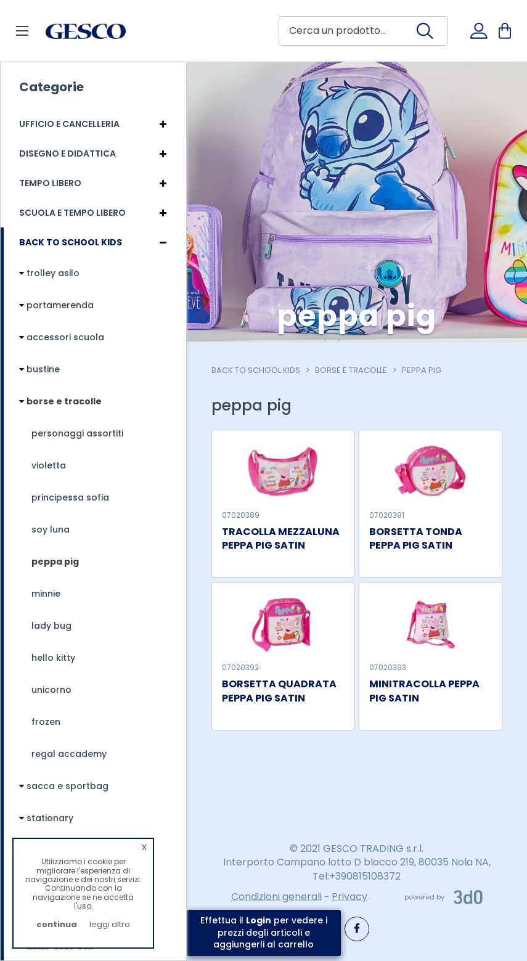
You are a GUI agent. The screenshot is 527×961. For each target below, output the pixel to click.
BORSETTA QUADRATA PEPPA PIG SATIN (279, 691)
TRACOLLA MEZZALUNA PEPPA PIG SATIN (281, 539)
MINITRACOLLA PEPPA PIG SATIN (424, 691)
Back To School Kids (255, 370)
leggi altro (109, 924)
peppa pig (421, 370)
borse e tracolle (351, 370)
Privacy (349, 896)
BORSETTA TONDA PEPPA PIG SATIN (415, 539)
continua (56, 924)
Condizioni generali (276, 896)
